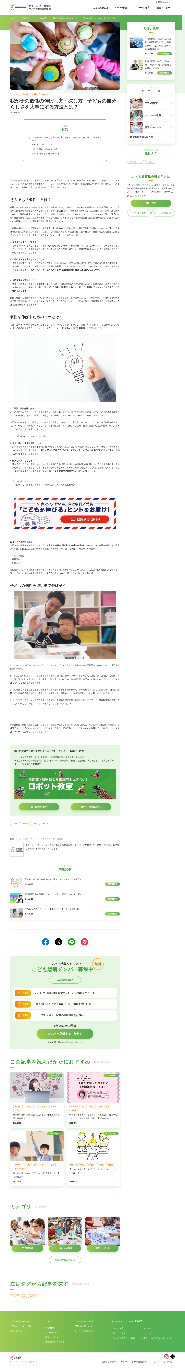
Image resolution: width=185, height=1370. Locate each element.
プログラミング (41, 1108)
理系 (16, 1112)
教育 (107, 1108)
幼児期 (34, 94)
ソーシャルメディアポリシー (162, 1363)
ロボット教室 (118, 1330)
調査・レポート (164, 7)
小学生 (43, 94)
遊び (83, 1108)
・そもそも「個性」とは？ (45, 146)
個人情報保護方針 (139, 1363)
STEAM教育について (84, 1327)
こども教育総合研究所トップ (22, 1323)
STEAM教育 (121, 7)
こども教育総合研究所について (88, 1323)
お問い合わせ (15, 1332)
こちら (54, 705)
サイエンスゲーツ (149, 1330)
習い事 (25, 94)
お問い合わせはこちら (74, 1044)
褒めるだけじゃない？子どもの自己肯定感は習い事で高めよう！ (36, 1176)
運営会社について (109, 1363)
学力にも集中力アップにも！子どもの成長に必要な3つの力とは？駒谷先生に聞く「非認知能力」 (93, 1118)
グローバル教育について (85, 1332)
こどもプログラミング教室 (123, 1339)
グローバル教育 (142, 7)
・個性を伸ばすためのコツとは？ (49, 150)
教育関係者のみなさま (164, 2)
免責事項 (124, 1363)
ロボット (15, 94)
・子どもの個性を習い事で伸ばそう (50, 155)
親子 (91, 1108)
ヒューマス (146, 1335)
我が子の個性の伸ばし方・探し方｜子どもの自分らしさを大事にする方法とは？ (66, 139)
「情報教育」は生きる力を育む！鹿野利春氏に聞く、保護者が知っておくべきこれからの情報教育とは (158, 43)
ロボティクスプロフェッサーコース (157, 1339)
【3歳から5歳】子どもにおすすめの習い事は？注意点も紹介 (52, 910)
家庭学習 (74, 1108)
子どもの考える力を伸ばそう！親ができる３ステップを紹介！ (53, 881)
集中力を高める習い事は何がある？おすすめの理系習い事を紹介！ (36, 1118)
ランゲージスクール (120, 1335)
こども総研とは (100, 7)
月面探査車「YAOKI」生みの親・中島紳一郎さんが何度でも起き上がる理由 (158, 64)
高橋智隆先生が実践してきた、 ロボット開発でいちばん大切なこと (55, 896)
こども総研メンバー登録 (20, 1327)
